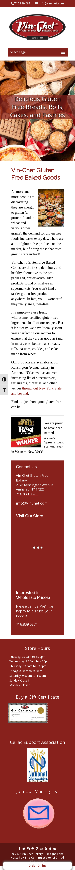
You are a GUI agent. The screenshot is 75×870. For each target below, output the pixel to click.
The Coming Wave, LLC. (41, 857)
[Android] (50, 848)
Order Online (37, 865)
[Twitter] (24, 848)
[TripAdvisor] (41, 848)
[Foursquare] (37, 848)
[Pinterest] (33, 848)
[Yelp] (46, 848)
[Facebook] (19, 848)
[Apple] (55, 848)
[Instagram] (28, 848)
